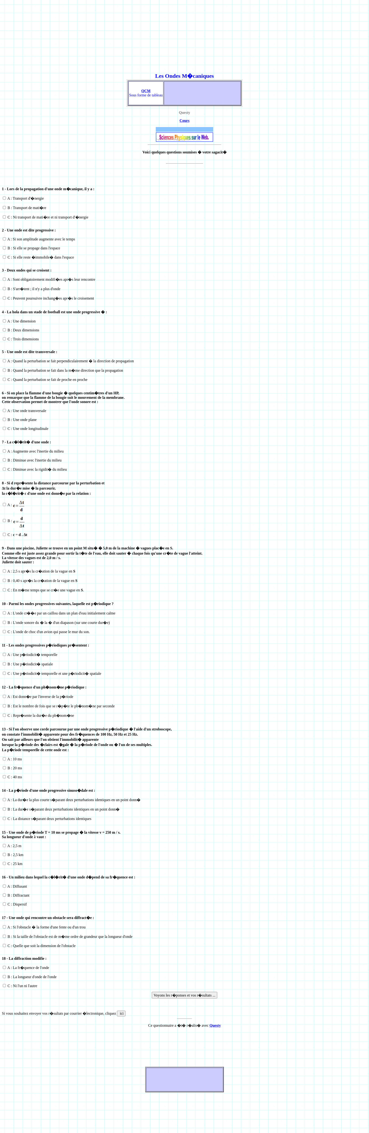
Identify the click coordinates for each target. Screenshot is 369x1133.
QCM (145, 91)
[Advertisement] (143, 35)
